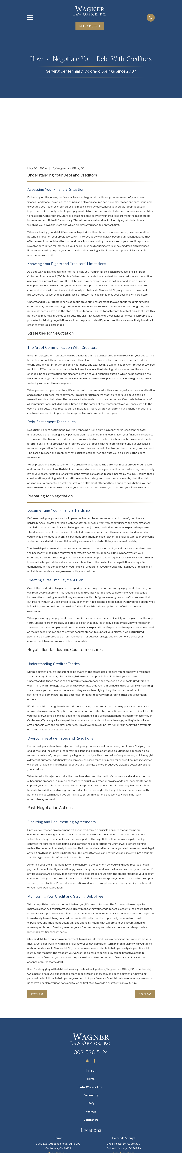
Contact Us (91, 1073)
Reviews (91, 1065)
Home (91, 1032)
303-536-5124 (91, 1006)
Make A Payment (89, 26)
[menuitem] (31, 1147)
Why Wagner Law (91, 1040)
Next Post (145, 947)
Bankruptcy (91, 1048)
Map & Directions (58, 1106)
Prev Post (37, 947)
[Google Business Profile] (87, 1014)
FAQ (91, 1056)
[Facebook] (94, 1014)
